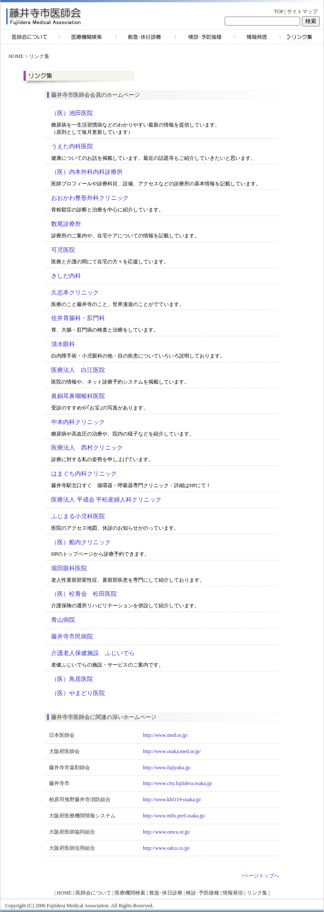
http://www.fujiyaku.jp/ (167, 768)
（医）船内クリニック (81, 542)
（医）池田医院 (72, 113)
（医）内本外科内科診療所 (87, 172)
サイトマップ (302, 11)
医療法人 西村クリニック (87, 447)
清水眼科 (63, 344)
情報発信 (233, 893)
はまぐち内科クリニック (84, 473)
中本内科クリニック (78, 422)
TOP (279, 11)
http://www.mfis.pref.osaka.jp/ (174, 816)
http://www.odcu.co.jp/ (166, 848)
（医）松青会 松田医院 (84, 594)
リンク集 (39, 56)
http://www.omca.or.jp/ (166, 832)
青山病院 (63, 620)
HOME (16, 56)
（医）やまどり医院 (78, 693)
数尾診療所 (66, 224)
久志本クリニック (75, 292)
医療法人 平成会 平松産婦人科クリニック (106, 499)
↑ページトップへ (260, 876)
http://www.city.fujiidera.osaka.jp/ (178, 783)
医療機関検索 (130, 893)
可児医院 (63, 250)
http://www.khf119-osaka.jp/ (172, 799)
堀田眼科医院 (69, 568)
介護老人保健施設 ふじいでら (93, 653)
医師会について (93, 893)
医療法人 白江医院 (78, 370)
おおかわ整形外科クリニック (90, 198)
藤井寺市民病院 (72, 636)
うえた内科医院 (72, 146)
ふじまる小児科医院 (78, 516)
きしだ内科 (66, 276)
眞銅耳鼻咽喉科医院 (78, 396)
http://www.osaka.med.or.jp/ (172, 751)
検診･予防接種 (202, 893)
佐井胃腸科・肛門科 (78, 318)
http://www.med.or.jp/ (165, 735)
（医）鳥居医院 (72, 679)
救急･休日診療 (165, 893)
